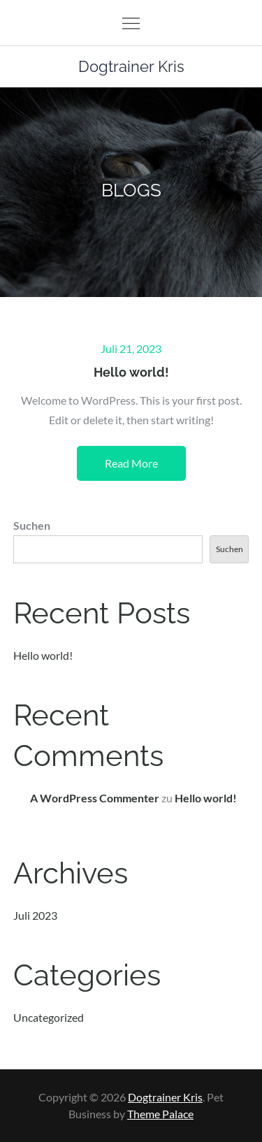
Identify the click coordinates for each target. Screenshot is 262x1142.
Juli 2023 (35, 915)
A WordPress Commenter (94, 797)
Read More (131, 463)
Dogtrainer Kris (131, 66)
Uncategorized (48, 1017)
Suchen (31, 525)
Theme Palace (160, 1113)
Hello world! (131, 372)
